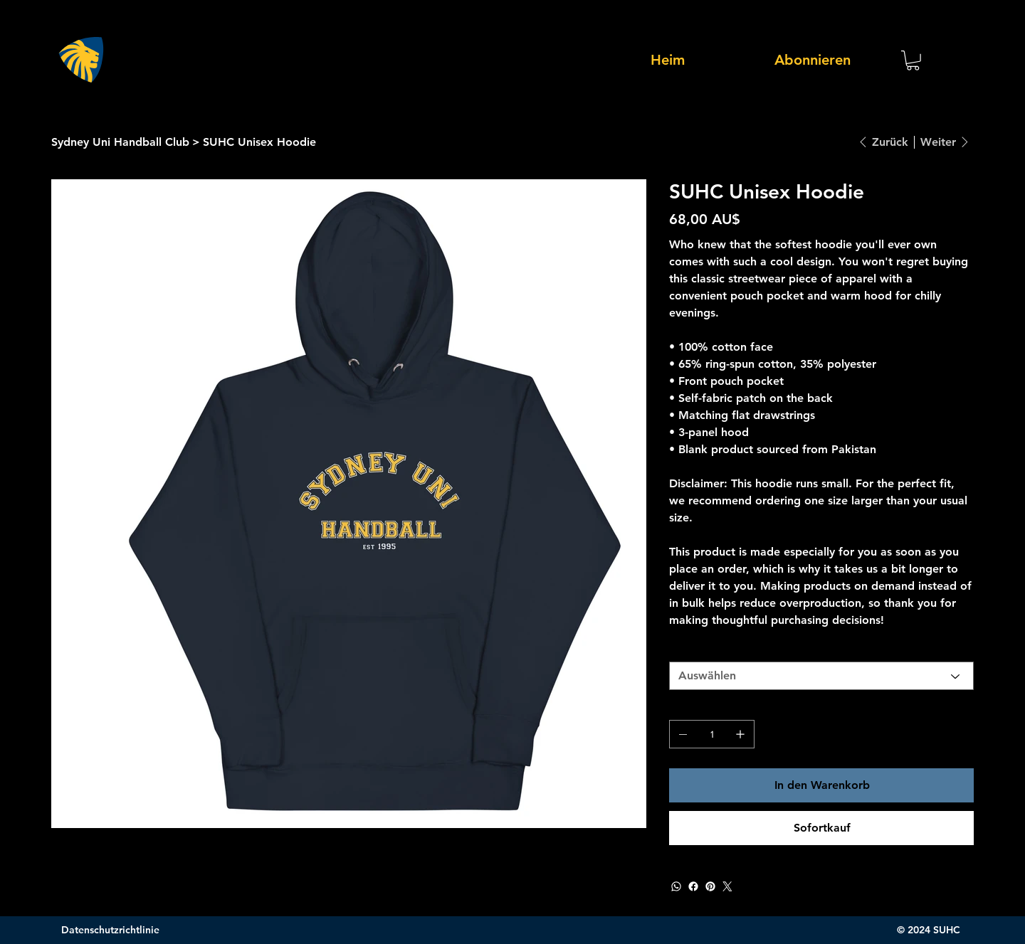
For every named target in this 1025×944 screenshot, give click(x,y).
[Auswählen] (821, 676)
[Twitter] (727, 886)
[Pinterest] (710, 886)
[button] (913, 60)
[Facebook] (693, 886)
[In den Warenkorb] (821, 785)
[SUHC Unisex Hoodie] (259, 141)
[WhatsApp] (676, 886)
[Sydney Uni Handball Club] (120, 141)
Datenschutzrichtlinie (110, 929)
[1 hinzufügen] (740, 734)
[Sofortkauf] (821, 828)
